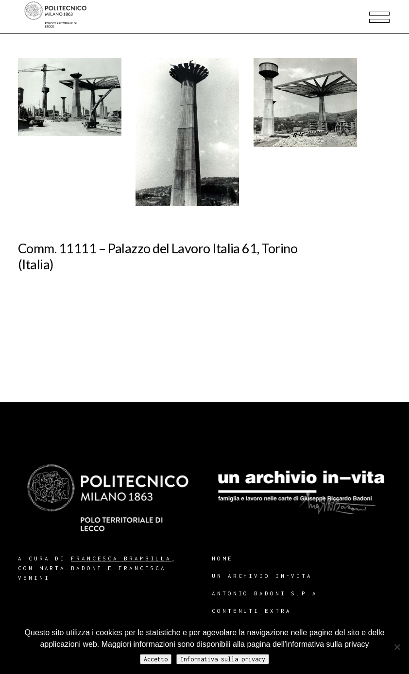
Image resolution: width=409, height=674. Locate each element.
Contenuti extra (251, 611)
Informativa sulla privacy (222, 659)
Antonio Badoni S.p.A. (267, 593)
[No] (397, 647)
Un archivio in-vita (262, 576)
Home (222, 558)
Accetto (156, 659)
